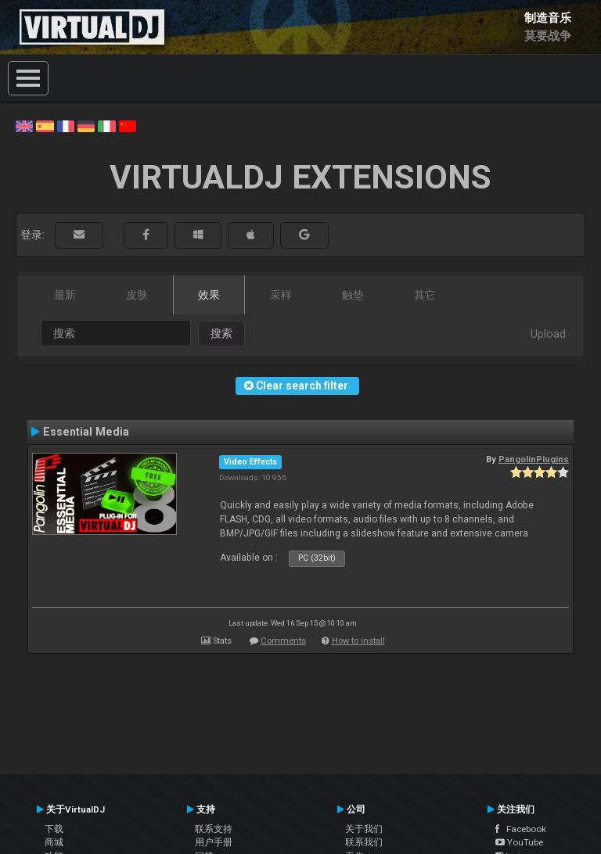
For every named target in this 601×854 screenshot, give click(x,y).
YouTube (519, 842)
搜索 (221, 333)
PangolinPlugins (533, 459)
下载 (54, 829)
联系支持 (213, 829)
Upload (548, 334)
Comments (283, 641)
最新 (65, 295)
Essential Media (86, 431)
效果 (209, 295)
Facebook (520, 829)
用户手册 (213, 842)
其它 (425, 295)
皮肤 (137, 295)
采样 (281, 295)
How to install (358, 641)
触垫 (353, 295)
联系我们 (364, 842)
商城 (54, 842)
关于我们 (364, 829)
